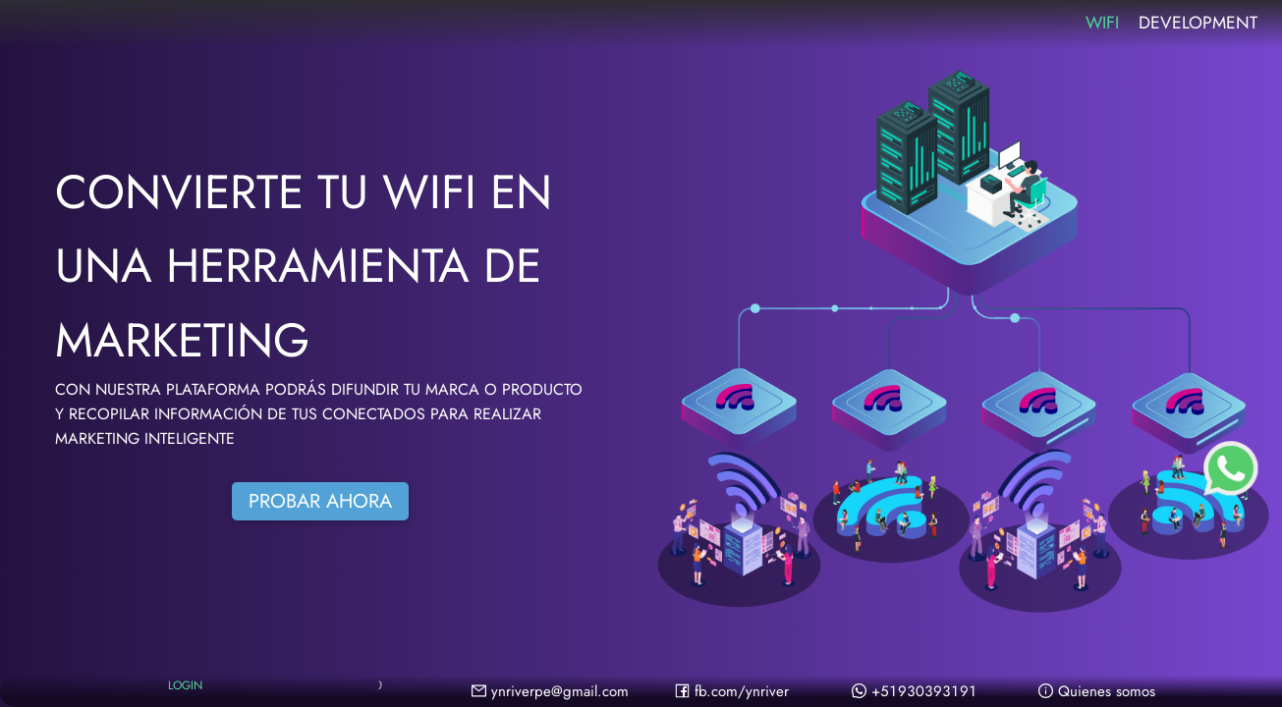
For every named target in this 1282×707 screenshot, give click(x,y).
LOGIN (185, 687)
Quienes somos (1096, 691)
